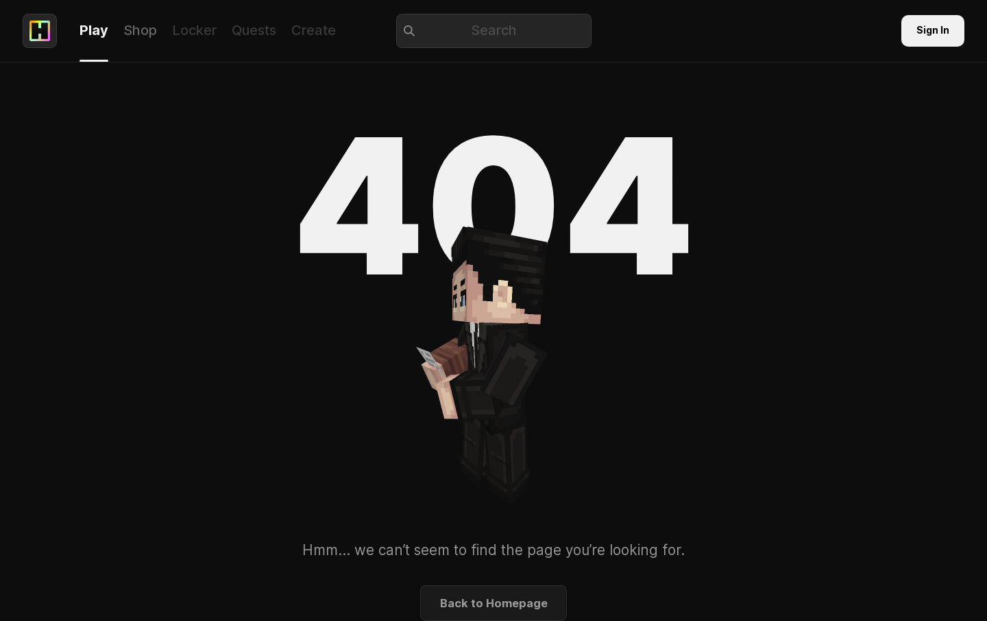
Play (94, 30)
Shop (140, 30)
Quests (254, 30)
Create (313, 30)
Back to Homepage (494, 603)
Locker (194, 30)
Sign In (932, 30)
